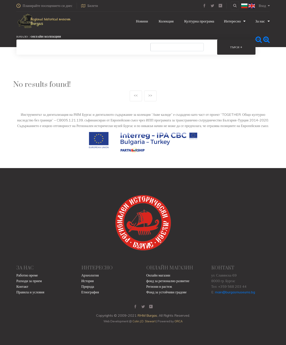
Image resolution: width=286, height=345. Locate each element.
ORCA (179, 321)
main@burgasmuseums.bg (235, 292)
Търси (237, 47)
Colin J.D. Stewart (144, 321)
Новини (141, 21)
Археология (90, 275)
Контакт (22, 286)
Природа (87, 286)
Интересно (235, 21)
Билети (89, 5)
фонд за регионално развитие (167, 281)
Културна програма (198, 21)
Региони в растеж (159, 286)
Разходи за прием (29, 281)
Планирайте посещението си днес (44, 5)
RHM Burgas (147, 315)
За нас (262, 21)
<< (136, 96)
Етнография (90, 292)
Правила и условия (30, 292)
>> (150, 96)
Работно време (27, 275)
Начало (22, 36)
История (87, 281)
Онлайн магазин (158, 275)
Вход (264, 5)
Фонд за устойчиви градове (166, 292)
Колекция (166, 21)
